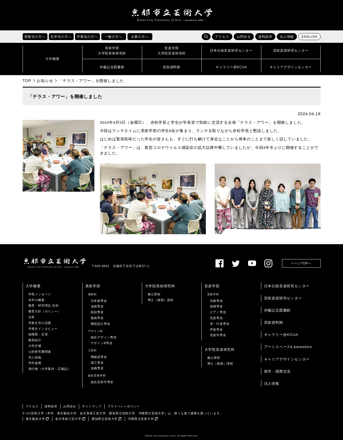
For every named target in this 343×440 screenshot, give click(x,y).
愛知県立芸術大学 (105, 418)
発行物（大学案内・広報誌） (49, 368)
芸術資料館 (273, 322)
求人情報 (34, 357)
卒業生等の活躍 (39, 323)
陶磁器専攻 (99, 357)
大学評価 (34, 345)
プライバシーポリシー (123, 406)
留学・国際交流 (277, 371)
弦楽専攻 (216, 318)
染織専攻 (97, 368)
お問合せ (244, 37)
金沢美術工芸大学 (68, 418)
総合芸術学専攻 (102, 382)
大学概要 (33, 286)
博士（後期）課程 (161, 300)
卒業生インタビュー (43, 328)
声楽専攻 (216, 329)
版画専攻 (97, 318)
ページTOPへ (301, 263)
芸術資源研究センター (283, 298)
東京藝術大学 (35, 418)
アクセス (222, 37)
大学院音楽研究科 (219, 349)
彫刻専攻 (97, 312)
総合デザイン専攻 (104, 337)
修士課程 (154, 294)
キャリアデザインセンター (287, 359)
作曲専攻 (216, 300)
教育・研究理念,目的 (43, 305)
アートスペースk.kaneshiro (288, 347)
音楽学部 (212, 286)
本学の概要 (36, 300)
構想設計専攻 (100, 323)
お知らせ (45, 80)
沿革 (31, 317)
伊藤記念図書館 (277, 310)
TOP (27, 80)
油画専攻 (97, 306)
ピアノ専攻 (218, 312)
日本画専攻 (99, 300)
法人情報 (287, 37)
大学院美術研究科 (160, 286)
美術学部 (92, 286)
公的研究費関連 (39, 351)
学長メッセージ (39, 294)
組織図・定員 (38, 334)
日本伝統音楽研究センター (287, 286)
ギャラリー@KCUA (281, 335)
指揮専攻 (216, 306)
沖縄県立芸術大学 (141, 418)
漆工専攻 (97, 362)
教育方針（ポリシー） (44, 311)
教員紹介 (34, 340)
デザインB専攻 (102, 343)
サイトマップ (92, 406)
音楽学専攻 (218, 335)
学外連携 (34, 363)
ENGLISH (309, 37)
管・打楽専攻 (220, 323)
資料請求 (265, 37)
